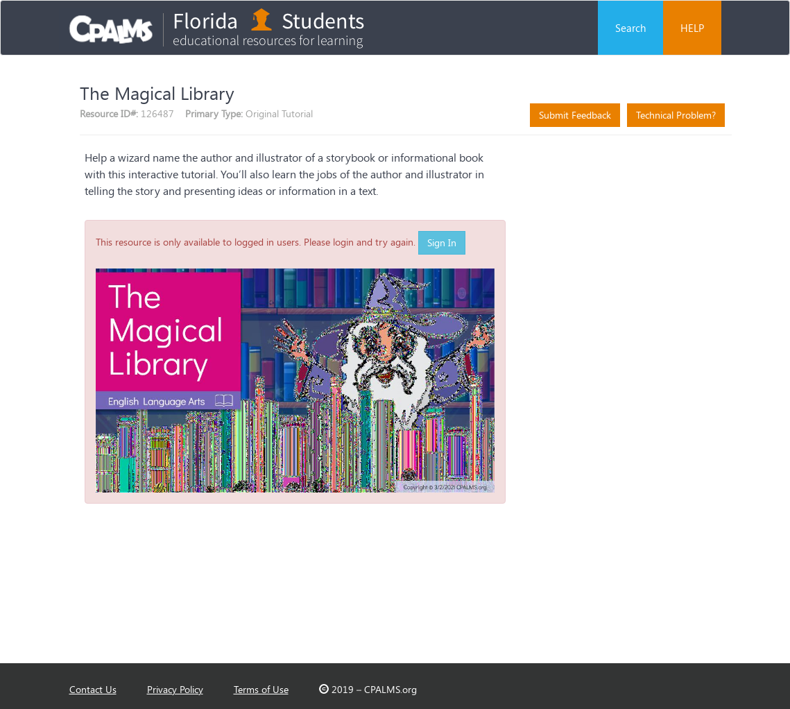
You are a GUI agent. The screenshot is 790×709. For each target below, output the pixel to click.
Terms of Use (261, 689)
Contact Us (93, 689)
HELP (692, 28)
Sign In (441, 242)
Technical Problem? (676, 114)
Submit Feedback (575, 114)
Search (630, 28)
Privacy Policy (175, 689)
